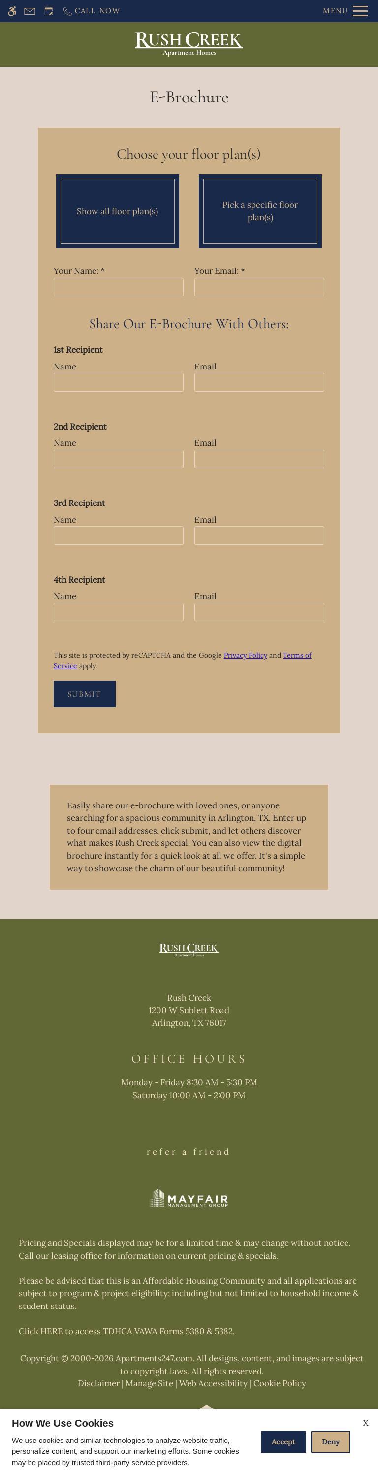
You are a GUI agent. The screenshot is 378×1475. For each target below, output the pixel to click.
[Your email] (259, 287)
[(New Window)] (189, 1018)
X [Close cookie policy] (365, 1423)
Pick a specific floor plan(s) (260, 211)
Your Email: (219, 271)
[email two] (259, 459)
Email (205, 366)
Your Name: (79, 271)
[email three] (259, 535)
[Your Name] (119, 287)
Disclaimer (99, 1383)
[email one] (259, 382)
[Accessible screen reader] (12, 11)
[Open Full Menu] (345, 11)
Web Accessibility (213, 1383)
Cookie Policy (279, 1383)
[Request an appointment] (49, 11)
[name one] (119, 382)
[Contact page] (30, 11)
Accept (283, 1441)
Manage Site (149, 1383)
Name (65, 366)
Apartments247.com (154, 1358)
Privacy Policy (245, 655)
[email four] (259, 612)
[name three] (119, 535)
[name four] (119, 612)
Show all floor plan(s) (117, 211)
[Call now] (91, 11)
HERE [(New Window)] (51, 1331)
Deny (331, 1441)
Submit (84, 694)
